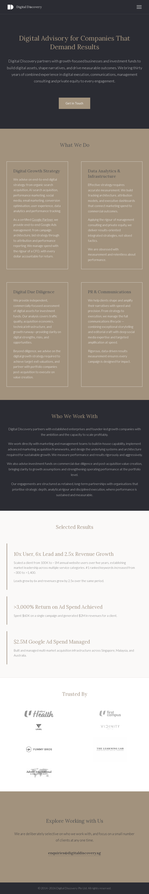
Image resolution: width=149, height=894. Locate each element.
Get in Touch (74, 103)
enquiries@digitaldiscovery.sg (74, 853)
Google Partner (42, 219)
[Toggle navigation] (139, 7)
